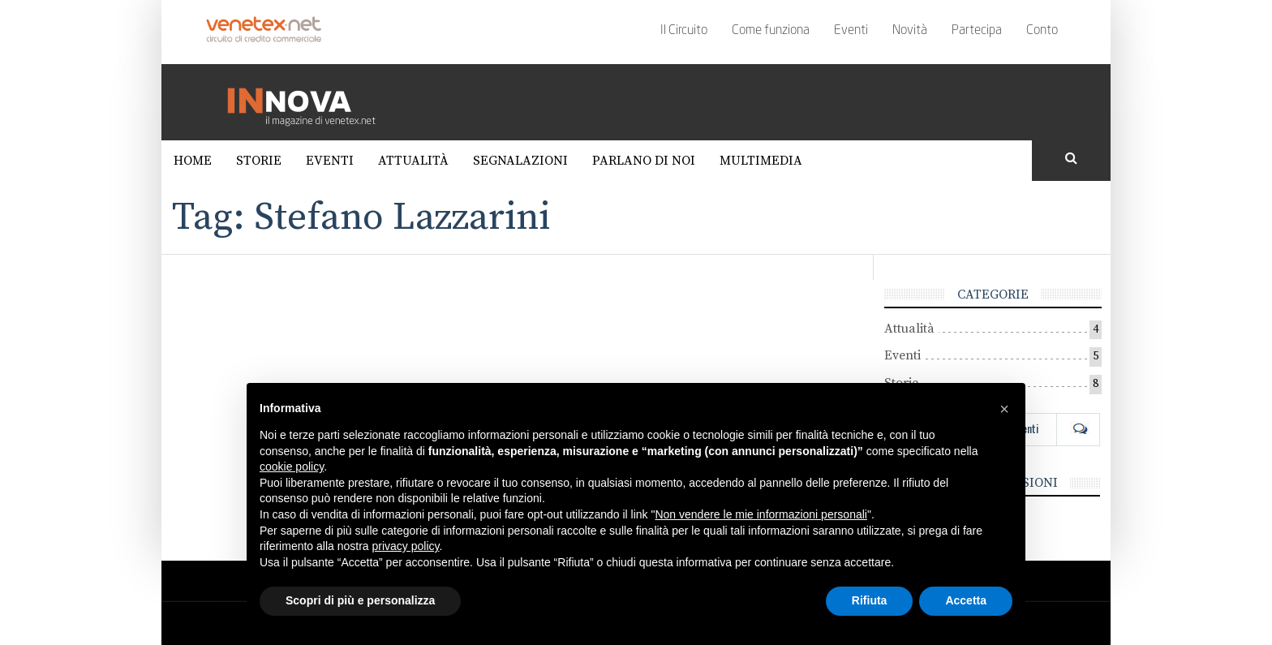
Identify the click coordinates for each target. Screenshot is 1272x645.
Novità (909, 30)
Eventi (851, 30)
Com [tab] (1078, 428)
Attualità (413, 161)
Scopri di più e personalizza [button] (360, 600)
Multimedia (761, 161)
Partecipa (977, 30)
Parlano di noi (643, 161)
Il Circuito (683, 30)
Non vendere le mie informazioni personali (760, 514)
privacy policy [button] (406, 546)
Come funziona (771, 30)
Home (193, 161)
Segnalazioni (520, 161)
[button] (1004, 409)
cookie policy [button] (292, 466)
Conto (1042, 30)
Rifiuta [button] (869, 600)
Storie (258, 161)
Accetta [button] (965, 600)
